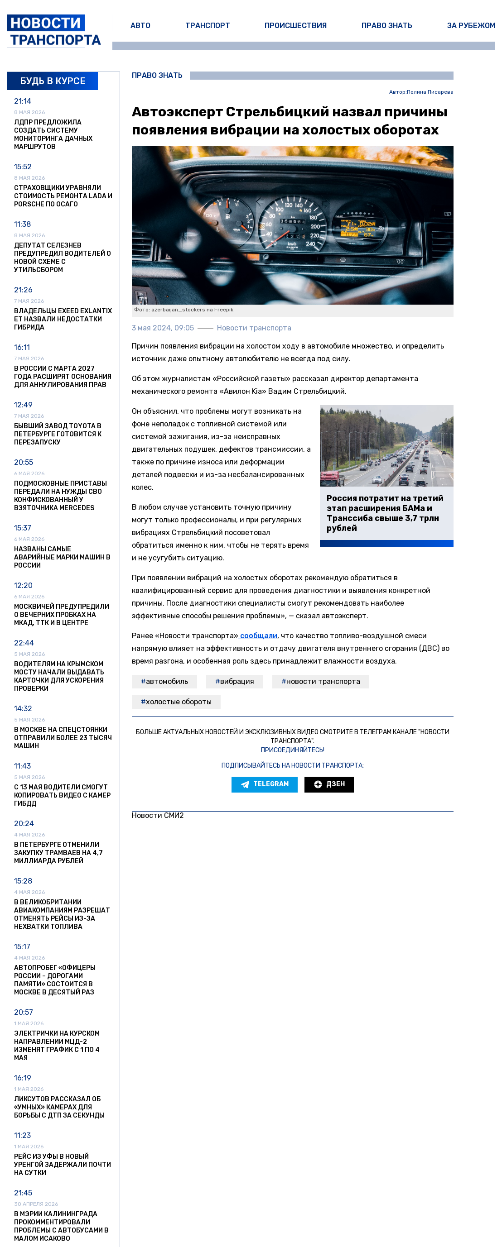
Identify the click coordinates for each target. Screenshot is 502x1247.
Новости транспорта (323, 681)
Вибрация (237, 681)
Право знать (387, 25)
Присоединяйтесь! (292, 750)
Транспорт (207, 25)
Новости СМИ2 (158, 815)
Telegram (265, 784)
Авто (140, 25)
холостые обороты (179, 702)
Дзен (329, 784)
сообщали (257, 635)
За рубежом (471, 25)
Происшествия (296, 25)
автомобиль (167, 681)
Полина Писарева (430, 92)
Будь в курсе (53, 81)
